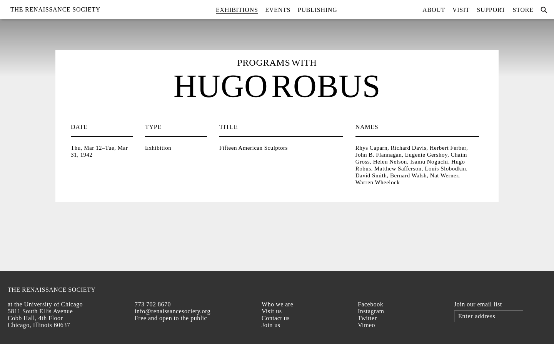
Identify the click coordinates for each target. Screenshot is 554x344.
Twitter (367, 318)
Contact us (276, 318)
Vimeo (366, 325)
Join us (271, 325)
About (433, 10)
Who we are (277, 304)
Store (523, 10)
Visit (461, 10)
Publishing (317, 10)
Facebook (370, 304)
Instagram (371, 311)
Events (277, 10)
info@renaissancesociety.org (172, 311)
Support (491, 10)
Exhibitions (237, 10)
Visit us (272, 311)
